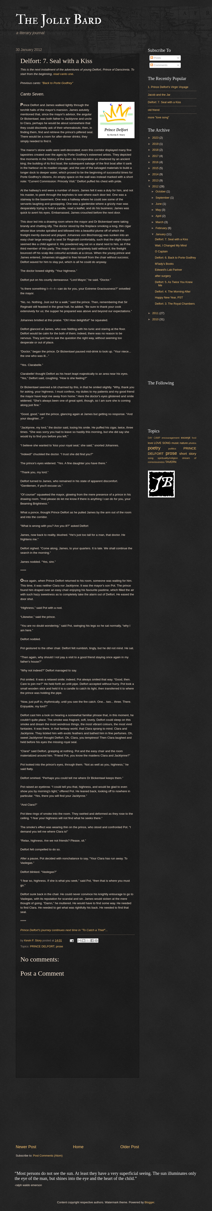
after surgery (163, 276)
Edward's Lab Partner (168, 269)
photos (192, 443)
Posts (155, 58)
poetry (154, 447)
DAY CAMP (154, 438)
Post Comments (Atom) (48, 1155)
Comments (159, 65)
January (161, 234)
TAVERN (170, 462)
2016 (155, 162)
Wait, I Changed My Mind (171, 245)
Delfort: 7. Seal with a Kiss (164, 102)
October (161, 191)
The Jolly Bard (58, 19)
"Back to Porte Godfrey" (57, 83)
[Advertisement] (77, 1110)
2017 (155, 156)
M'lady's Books (164, 263)
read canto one (63, 74)
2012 (155, 186)
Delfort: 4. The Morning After (173, 291)
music (175, 443)
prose (59, 946)
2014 (155, 174)
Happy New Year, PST (169, 297)
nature (184, 443)
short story (187, 453)
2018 (155, 149)
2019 (155, 143)
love (150, 443)
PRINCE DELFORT (42, 946)
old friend (154, 110)
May (159, 209)
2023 (155, 137)
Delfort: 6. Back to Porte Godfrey (175, 257)
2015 (155, 168)
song (150, 458)
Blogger (149, 1202)
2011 (155, 313)
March (160, 222)
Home (78, 1147)
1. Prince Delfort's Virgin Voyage (168, 87)
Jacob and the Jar (159, 94)
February (162, 228)
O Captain (161, 251)
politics (172, 448)
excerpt (185, 437)
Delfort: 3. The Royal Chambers (175, 303)
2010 (155, 319)
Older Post (129, 1147)
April (159, 216)
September (163, 197)
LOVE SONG (162, 443)
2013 (155, 180)
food (194, 438)
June (159, 203)
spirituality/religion (168, 458)
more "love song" (158, 117)
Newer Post (26, 1147)
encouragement (170, 437)
